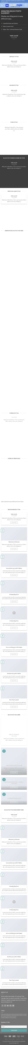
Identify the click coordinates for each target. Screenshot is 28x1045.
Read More (14, 522)
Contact (18, 1039)
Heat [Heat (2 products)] (21, 1014)
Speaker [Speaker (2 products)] (7, 1017)
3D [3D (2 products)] (2, 1014)
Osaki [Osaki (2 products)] (3, 1017)
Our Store (12, 1039)
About (6, 1039)
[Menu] (2, 5)
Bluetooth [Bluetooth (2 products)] (9, 1014)
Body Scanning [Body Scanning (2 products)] (15, 1014)
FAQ (22, 1039)
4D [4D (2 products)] (4, 1014)
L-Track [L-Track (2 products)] (24, 1014)
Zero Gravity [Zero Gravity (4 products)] (13, 1017)
